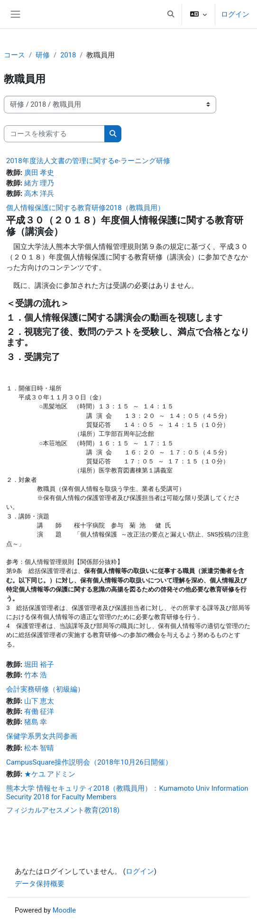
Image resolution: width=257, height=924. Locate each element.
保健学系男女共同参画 (41, 736)
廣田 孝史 (39, 172)
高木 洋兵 (39, 193)
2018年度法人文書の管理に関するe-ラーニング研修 (88, 161)
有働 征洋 (39, 711)
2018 (68, 55)
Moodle (64, 910)
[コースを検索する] (54, 133)
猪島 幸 (35, 722)
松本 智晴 (39, 748)
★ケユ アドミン (50, 774)
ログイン (235, 14)
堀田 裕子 (39, 664)
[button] (170, 14)
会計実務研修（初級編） (45, 689)
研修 (43, 55)
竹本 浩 (35, 675)
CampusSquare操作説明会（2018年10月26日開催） (89, 762)
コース (14, 55)
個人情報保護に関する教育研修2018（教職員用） (85, 207)
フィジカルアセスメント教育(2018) (62, 810)
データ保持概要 (39, 883)
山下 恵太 (39, 701)
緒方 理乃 (39, 183)
